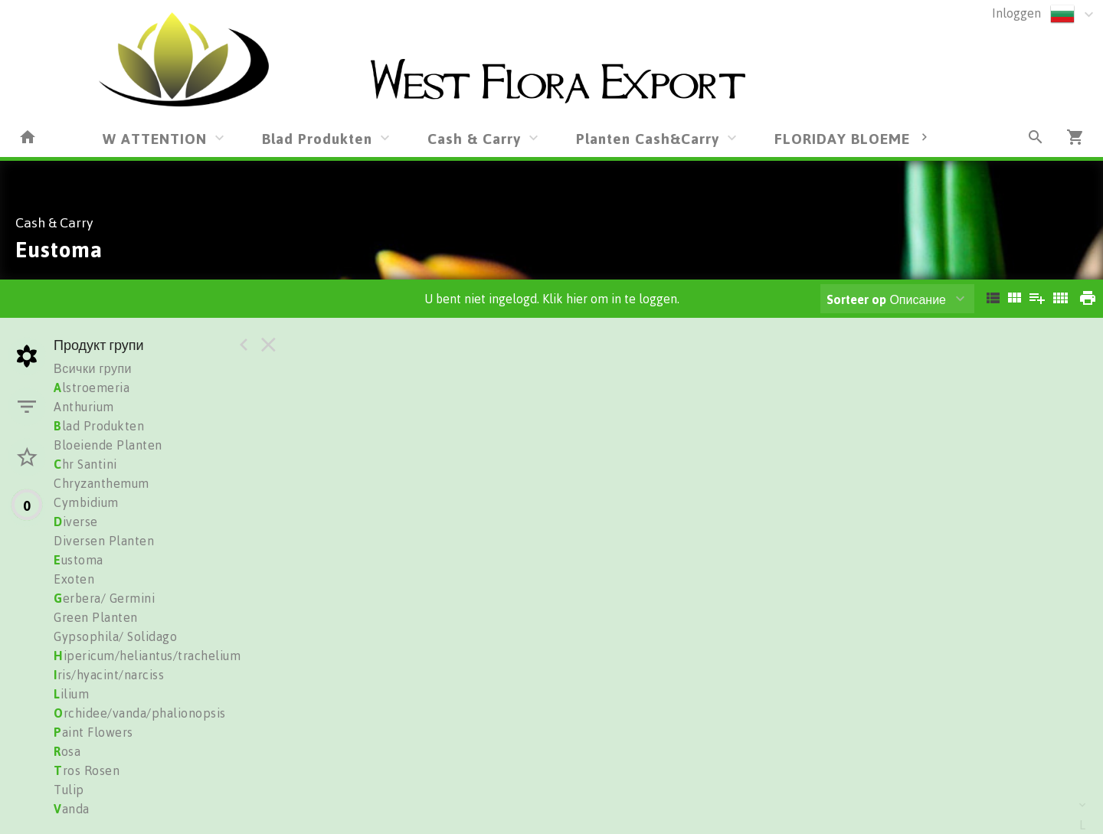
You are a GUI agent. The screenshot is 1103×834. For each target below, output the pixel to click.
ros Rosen (86, 770)
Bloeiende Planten (108, 445)
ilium (71, 694)
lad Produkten (99, 425)
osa (67, 751)
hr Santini (85, 464)
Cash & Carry (474, 138)
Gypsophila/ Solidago (115, 636)
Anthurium (84, 406)
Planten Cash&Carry (647, 138)
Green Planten (96, 617)
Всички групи (93, 368)
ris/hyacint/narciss (109, 674)
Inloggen (1016, 13)
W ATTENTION (155, 138)
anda (72, 808)
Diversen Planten (104, 540)
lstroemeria (91, 387)
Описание (886, 299)
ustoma (78, 559)
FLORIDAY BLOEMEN (847, 138)
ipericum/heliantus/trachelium (147, 655)
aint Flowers (93, 732)
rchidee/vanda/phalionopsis (140, 713)
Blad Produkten (317, 138)
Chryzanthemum (101, 483)
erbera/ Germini (104, 598)
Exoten (74, 579)
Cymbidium (86, 502)
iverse (76, 521)
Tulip (69, 789)
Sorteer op (856, 299)
